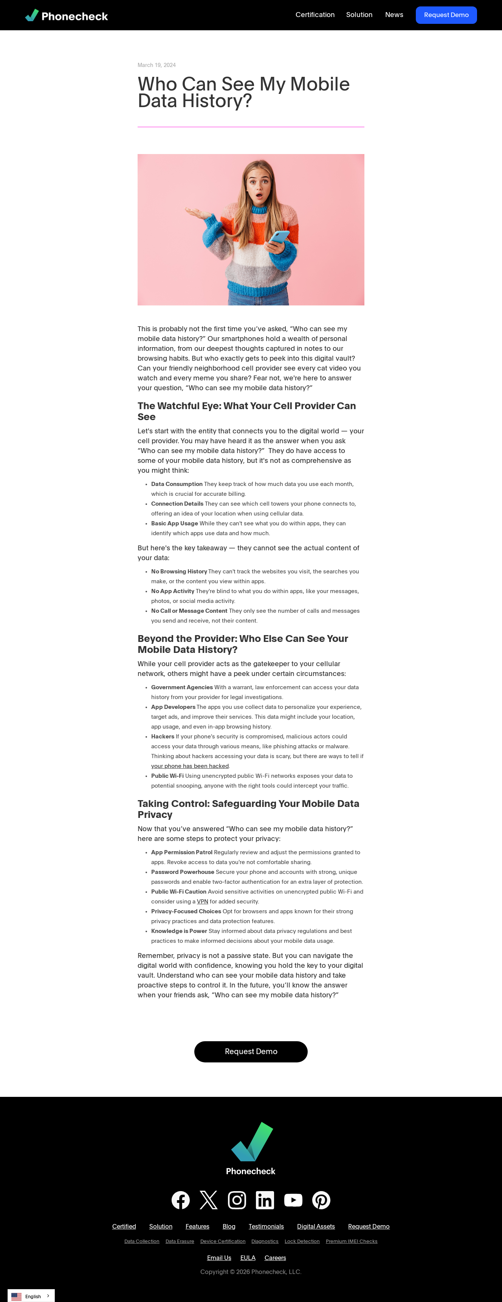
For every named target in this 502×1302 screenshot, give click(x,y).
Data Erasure (180, 1241)
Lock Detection (302, 1241)
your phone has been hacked (190, 766)
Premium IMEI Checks (352, 1241)
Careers (275, 1258)
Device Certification (223, 1241)
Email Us (219, 1258)
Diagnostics (265, 1241)
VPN (202, 902)
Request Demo (446, 15)
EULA (248, 1258)
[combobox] (31, 1295)
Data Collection (142, 1241)
